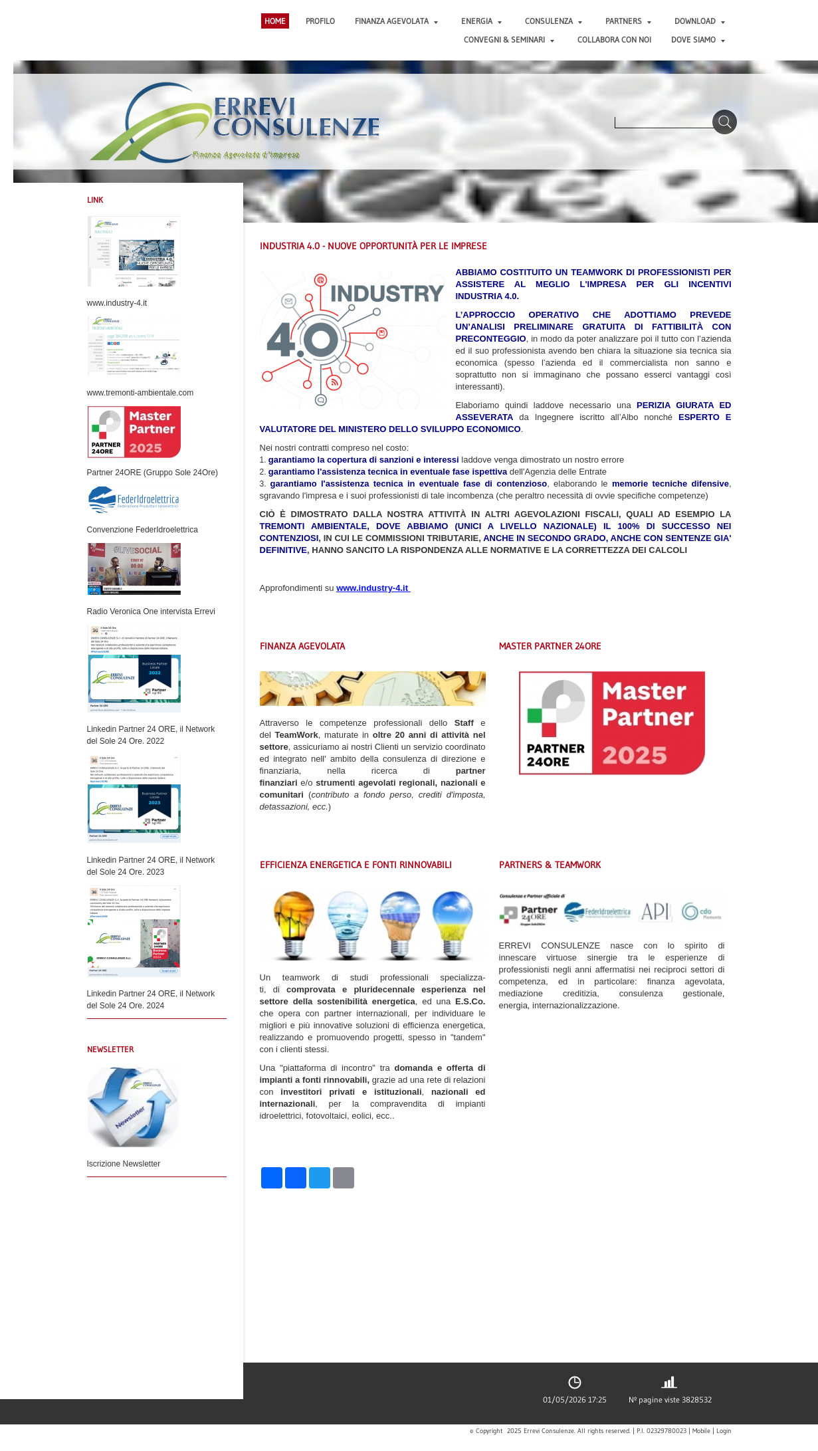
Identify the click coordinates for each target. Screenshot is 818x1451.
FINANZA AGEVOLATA (396, 21)
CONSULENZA (553, 21)
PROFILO (320, 21)
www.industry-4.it (372, 588)
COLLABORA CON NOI (614, 40)
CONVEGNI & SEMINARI (509, 40)
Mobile (701, 1431)
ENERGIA (481, 21)
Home (275, 21)
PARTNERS (628, 21)
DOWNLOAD (699, 21)
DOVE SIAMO (698, 40)
